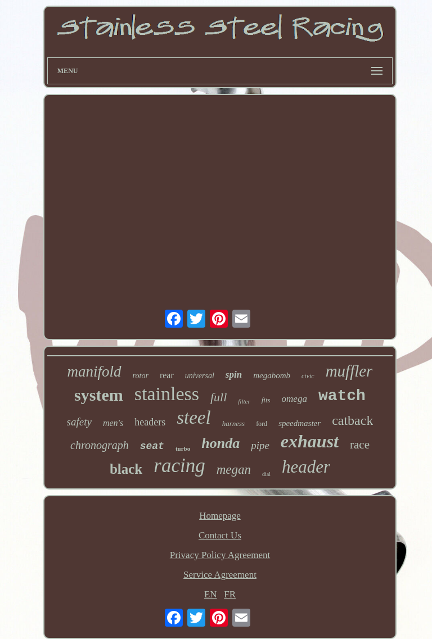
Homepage (220, 515)
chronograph (99, 445)
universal (199, 375)
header (306, 467)
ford (261, 424)
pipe (260, 445)
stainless (166, 393)
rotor (140, 375)
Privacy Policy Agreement (220, 555)
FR (230, 594)
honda (220, 443)
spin (234, 374)
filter (244, 401)
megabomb (271, 375)
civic (308, 376)
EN (210, 594)
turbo (183, 448)
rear (167, 375)
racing (179, 466)
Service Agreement (219, 574)
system (98, 395)
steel (193, 417)
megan (234, 470)
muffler (349, 371)
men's (113, 423)
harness (233, 423)
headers (149, 422)
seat (152, 446)
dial (266, 474)
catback (352, 420)
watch (342, 396)
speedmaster (299, 423)
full (218, 397)
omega (294, 398)
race (360, 444)
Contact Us (220, 535)
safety (79, 422)
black (126, 469)
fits (266, 400)
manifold (95, 371)
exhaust (310, 441)
